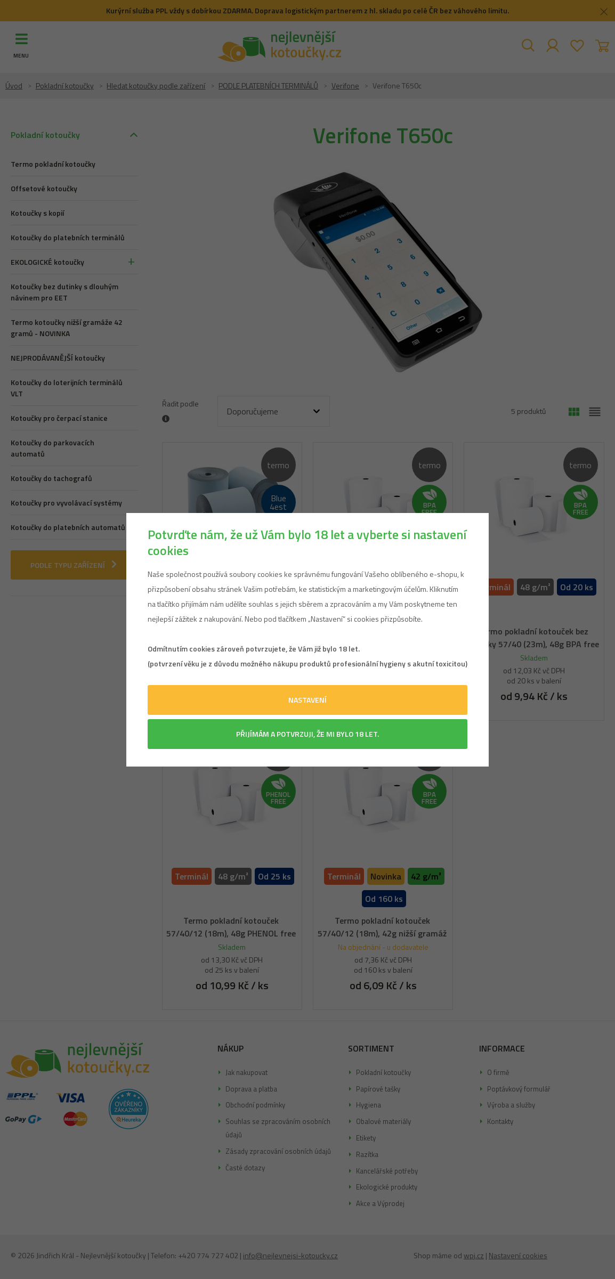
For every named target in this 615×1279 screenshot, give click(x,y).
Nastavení (307, 699)
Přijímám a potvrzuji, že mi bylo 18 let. (307, 733)
